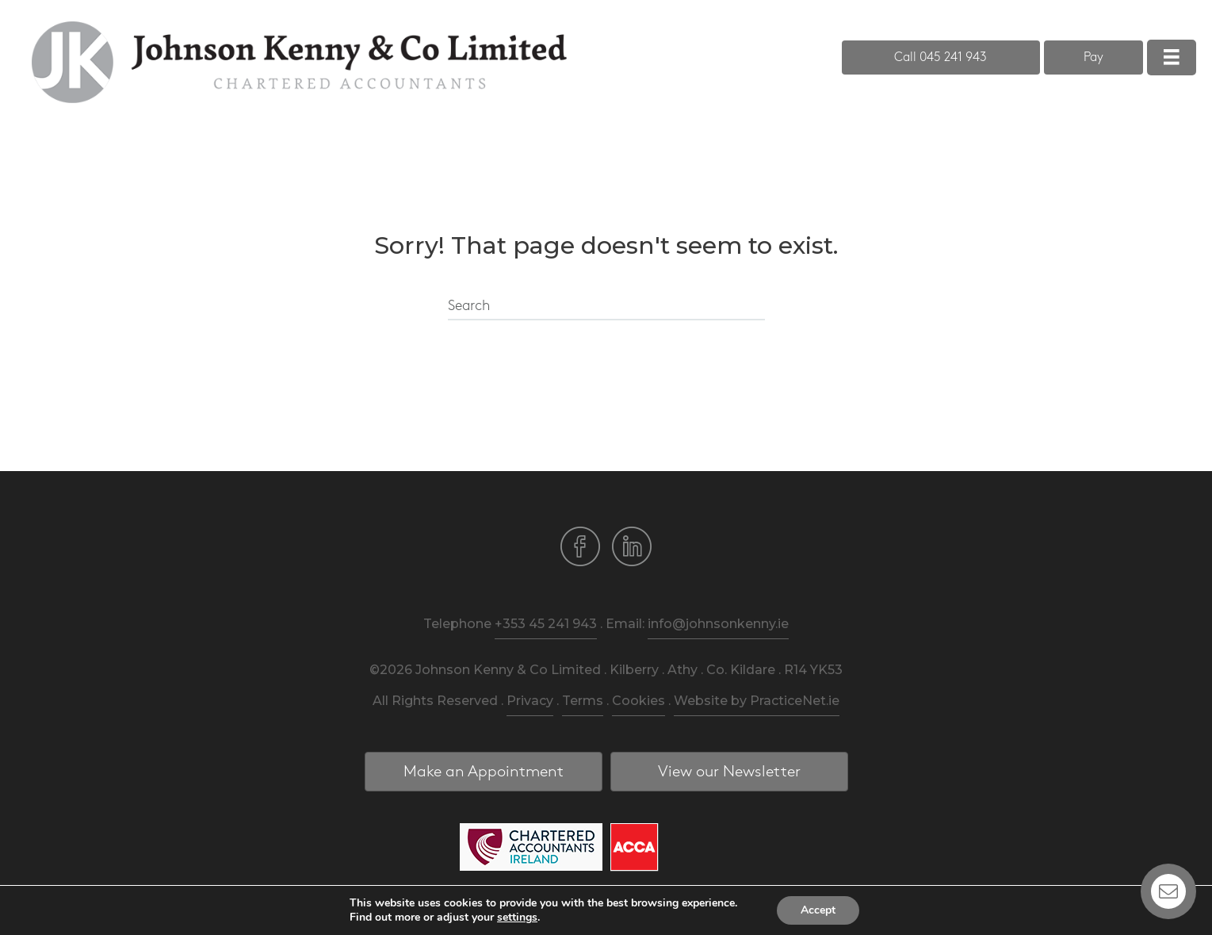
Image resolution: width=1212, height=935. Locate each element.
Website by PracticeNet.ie (756, 700)
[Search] (606, 306)
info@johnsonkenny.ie (718, 623)
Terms (582, 700)
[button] (941, 57)
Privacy (530, 700)
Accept (818, 910)
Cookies (638, 700)
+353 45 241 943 (546, 623)
